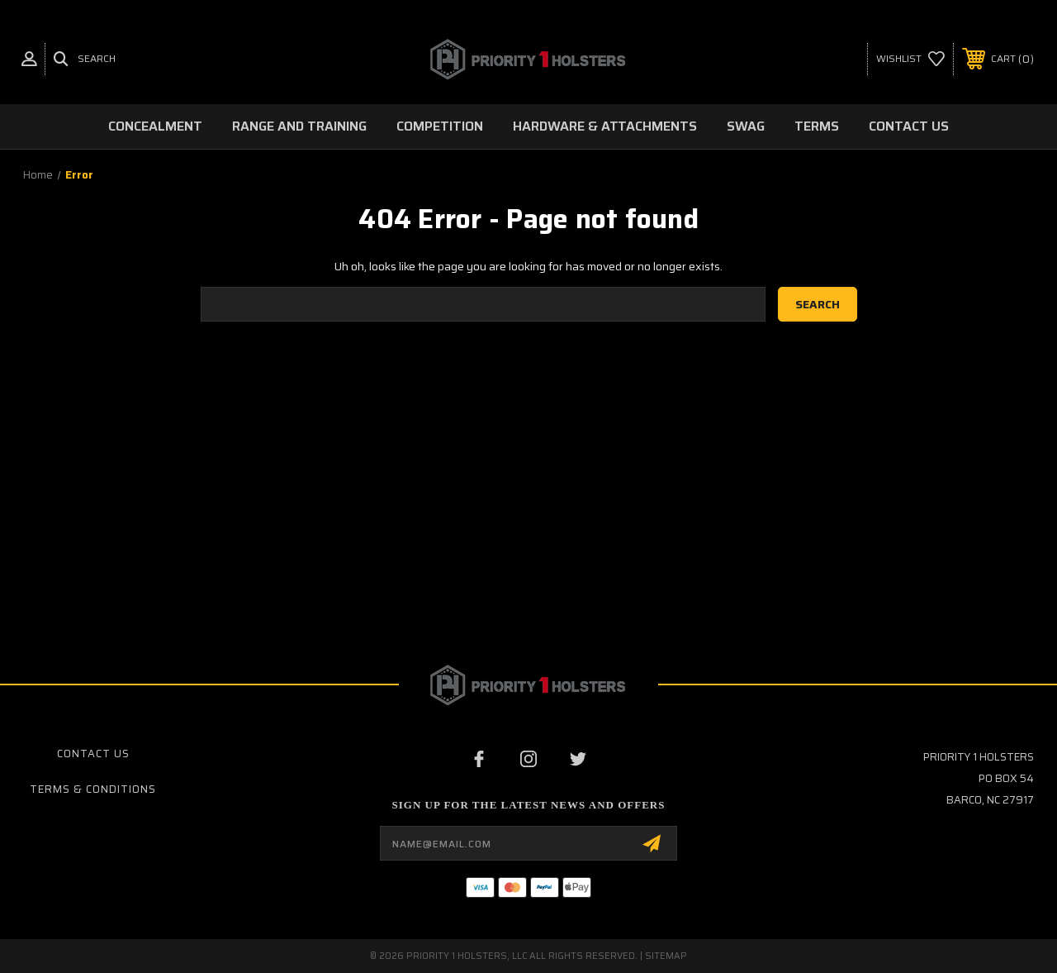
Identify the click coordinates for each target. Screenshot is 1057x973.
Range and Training (299, 126)
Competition (439, 126)
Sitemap (666, 956)
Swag (746, 126)
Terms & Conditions (93, 789)
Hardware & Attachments (605, 126)
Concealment (155, 126)
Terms (816, 126)
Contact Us (909, 126)
